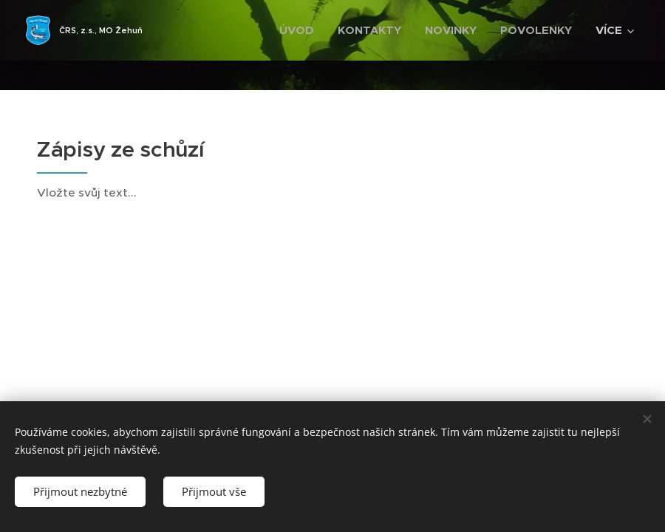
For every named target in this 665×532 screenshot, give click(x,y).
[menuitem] (301, 30)
